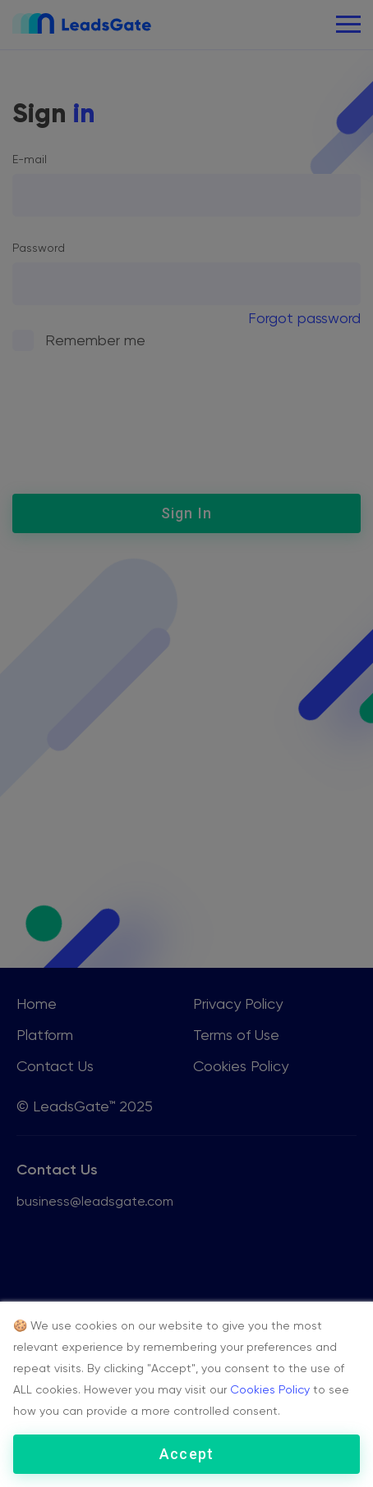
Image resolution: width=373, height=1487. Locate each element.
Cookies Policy (270, 1389)
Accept (186, 1453)
